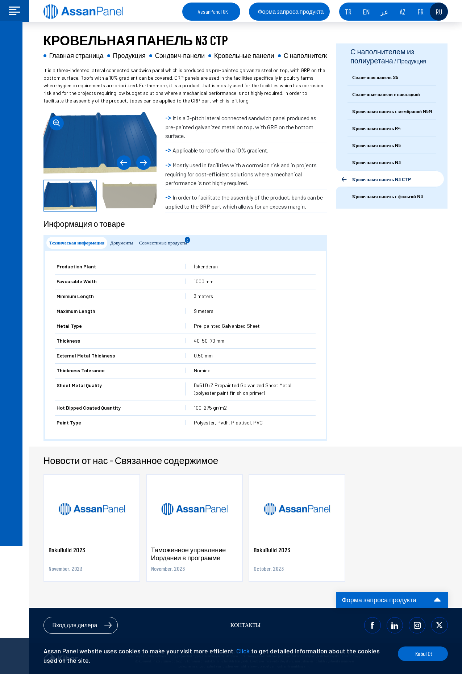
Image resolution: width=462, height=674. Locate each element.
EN (366, 11)
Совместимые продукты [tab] (164, 241)
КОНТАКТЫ (245, 625)
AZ (402, 11)
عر (384, 11)
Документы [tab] (121, 243)
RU (439, 11)
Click (243, 651)
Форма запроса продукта (291, 11)
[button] (123, 162)
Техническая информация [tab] (77, 243)
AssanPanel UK (213, 11)
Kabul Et (420, 653)
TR (348, 11)
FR (420, 11)
